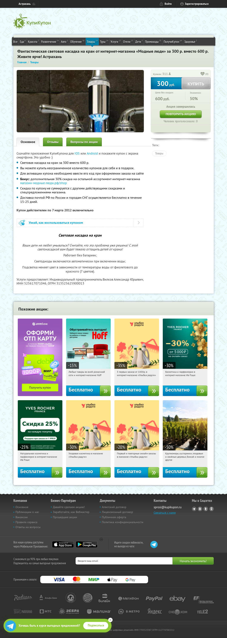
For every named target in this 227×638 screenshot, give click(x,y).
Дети (139, 41)
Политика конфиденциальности (122, 522)
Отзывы (52, 142)
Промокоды (153, 41)
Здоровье (190, 41)
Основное (28, 142)
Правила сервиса (26, 522)
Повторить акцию (181, 114)
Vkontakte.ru (200, 509)
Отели (128, 41)
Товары (92, 41)
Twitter (205, 509)
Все (15, 41)
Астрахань (25, 4)
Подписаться (96, 625)
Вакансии (21, 517)
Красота (33, 41)
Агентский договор (114, 507)
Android (93, 153)
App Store (63, 544)
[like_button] (203, 74)
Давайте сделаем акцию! (69, 507)
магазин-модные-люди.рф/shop (43, 183)
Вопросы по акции (84, 142)
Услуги (116, 41)
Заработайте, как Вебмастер (71, 512)
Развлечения (50, 41)
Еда (23, 41)
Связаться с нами (165, 512)
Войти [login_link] (168, 4)
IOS (78, 153)
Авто (64, 41)
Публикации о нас (27, 512)
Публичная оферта (114, 517)
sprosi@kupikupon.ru (168, 507)
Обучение (77, 41)
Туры (104, 41)
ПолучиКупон (173, 41)
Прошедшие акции (65, 517)
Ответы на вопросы (27, 527)
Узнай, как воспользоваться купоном (56, 222)
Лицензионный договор (117, 512)
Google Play (86, 544)
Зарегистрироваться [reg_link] (197, 4)
